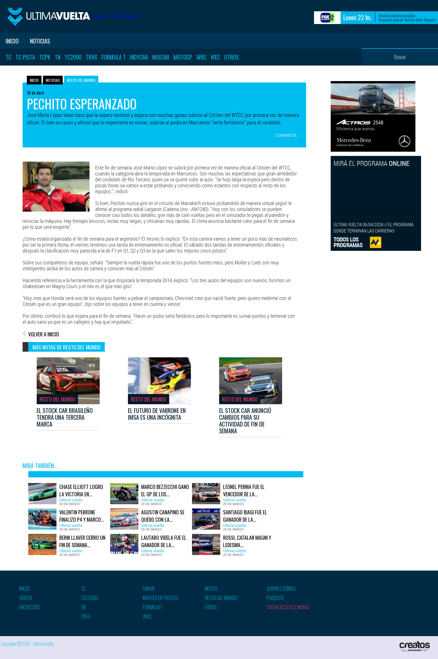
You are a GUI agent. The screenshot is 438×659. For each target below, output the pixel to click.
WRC (201, 57)
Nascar (160, 57)
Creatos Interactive (415, 646)
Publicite (275, 597)
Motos (211, 588)
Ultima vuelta (48, 16)
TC (8, 57)
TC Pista (25, 57)
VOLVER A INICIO (43, 334)
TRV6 (91, 57)
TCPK (45, 57)
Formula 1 (113, 57)
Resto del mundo (81, 80)
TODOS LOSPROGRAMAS (348, 242)
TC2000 (73, 57)
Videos (25, 597)
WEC (215, 57)
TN (57, 57)
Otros (231, 57)
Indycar (139, 57)
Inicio (12, 41)
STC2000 (89, 597)
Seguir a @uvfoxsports (116, 16)
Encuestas (29, 607)
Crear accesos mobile (288, 607)
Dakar (149, 588)
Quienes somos (281, 588)
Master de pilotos (160, 597)
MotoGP (182, 57)
